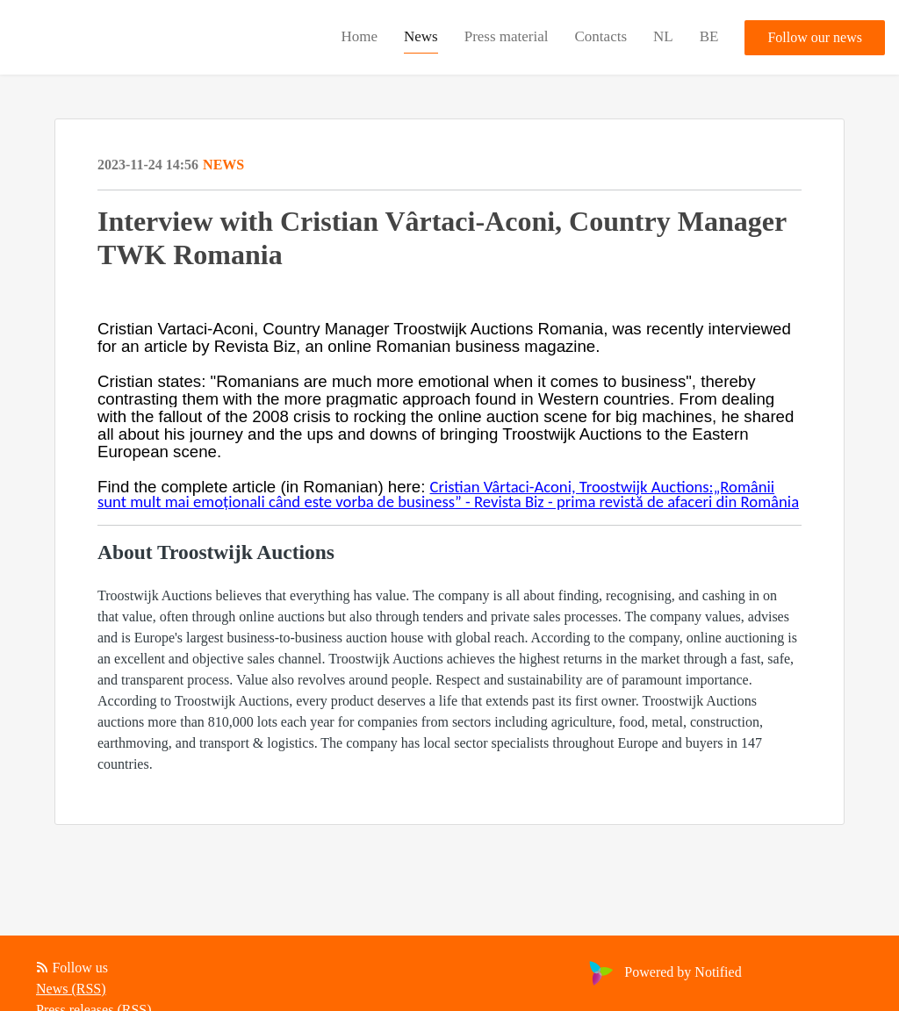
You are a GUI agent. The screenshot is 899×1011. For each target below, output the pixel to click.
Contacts (601, 36)
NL (663, 36)
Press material (506, 36)
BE (709, 36)
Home (359, 36)
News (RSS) (71, 988)
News (421, 36)
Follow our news (814, 37)
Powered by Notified (663, 971)
